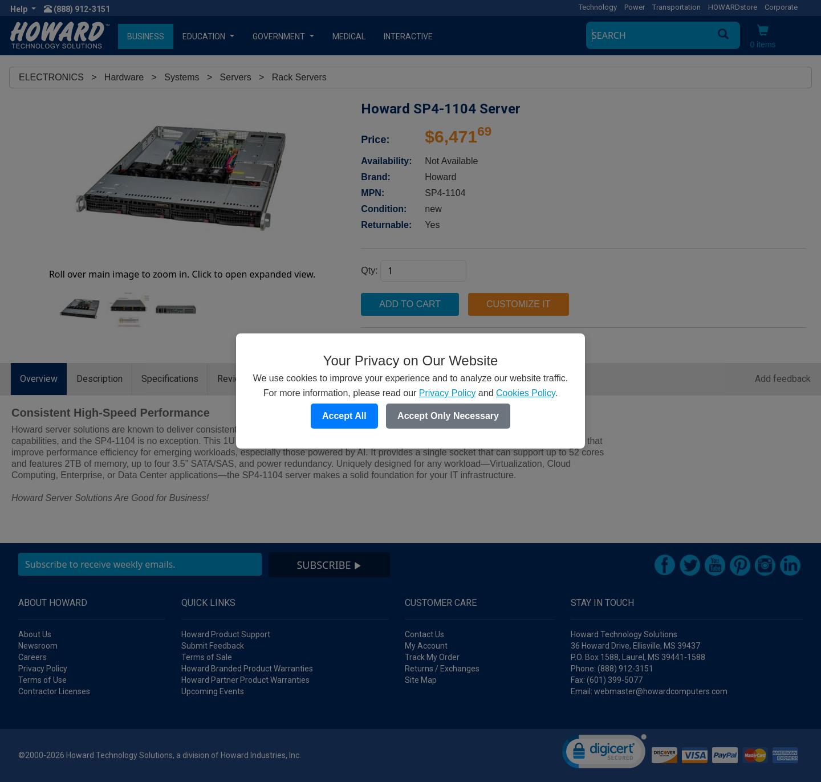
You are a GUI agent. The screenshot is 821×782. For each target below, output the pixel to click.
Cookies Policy (525, 393)
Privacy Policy (447, 393)
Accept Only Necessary (448, 416)
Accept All (344, 416)
